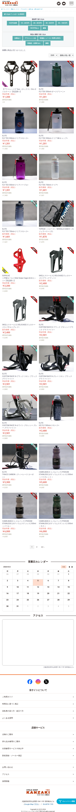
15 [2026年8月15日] (69, 587)
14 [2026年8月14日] (58, 587)
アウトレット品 (30, 38)
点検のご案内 (7, 734)
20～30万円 (37, 23)
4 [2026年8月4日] (27, 581)
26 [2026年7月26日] (7, 574)
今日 (63, 567)
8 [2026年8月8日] (68, 581)
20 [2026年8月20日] (48, 593)
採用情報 (5, 781)
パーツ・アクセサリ (21, 9)
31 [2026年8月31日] (18, 606)
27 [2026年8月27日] (48, 600)
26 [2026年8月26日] (38, 600)
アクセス (5, 774)
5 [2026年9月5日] (68, 606)
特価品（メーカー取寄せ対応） (51, 38)
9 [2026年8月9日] (7, 587)
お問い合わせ (7, 767)
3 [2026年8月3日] (17, 581)
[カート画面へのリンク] (58, 3)
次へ (42, 547)
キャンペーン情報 (67, 801)
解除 (44, 28)
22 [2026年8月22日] (69, 593)
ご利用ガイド (7, 697)
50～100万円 (62, 23)
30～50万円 (50, 23)
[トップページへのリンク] (10, 2)
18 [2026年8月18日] (28, 593)
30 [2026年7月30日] (48, 574)
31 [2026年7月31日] (58, 574)
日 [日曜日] (7, 571)
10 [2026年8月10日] (18, 587)
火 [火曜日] (28, 571)
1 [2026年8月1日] (68, 574)
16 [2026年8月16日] (7, 593)
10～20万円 (25, 23)
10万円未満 (13, 23)
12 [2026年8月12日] (38, 587)
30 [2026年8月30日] (7, 606)
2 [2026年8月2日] (7, 581)
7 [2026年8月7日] (58, 581)
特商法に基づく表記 (10, 704)
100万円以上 (34, 28)
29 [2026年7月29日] (38, 574)
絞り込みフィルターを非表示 (14, 14)
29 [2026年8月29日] (69, 600)
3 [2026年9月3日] (48, 606)
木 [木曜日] (48, 571)
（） (31, 804)
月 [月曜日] (17, 571)
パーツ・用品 (10, 9)
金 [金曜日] (58, 571)
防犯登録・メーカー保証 (12, 756)
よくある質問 (7, 718)
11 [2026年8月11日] (28, 587)
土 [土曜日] (68, 571)
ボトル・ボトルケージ (35, 9)
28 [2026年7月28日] (28, 574)
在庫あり (17, 38)
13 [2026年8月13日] (48, 587)
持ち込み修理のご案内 (11, 741)
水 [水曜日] (38, 571)
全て (2, 9)
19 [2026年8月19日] (38, 593)
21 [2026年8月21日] (58, 593)
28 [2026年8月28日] (58, 600)
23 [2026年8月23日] (7, 600)
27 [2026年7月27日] (18, 574)
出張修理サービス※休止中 (13, 748)
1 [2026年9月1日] (27, 606)
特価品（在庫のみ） (34, 43)
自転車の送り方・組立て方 (13, 711)
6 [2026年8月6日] (48, 581)
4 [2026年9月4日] (58, 606)
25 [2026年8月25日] (28, 600)
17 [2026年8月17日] (18, 593)
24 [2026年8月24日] (18, 600)
